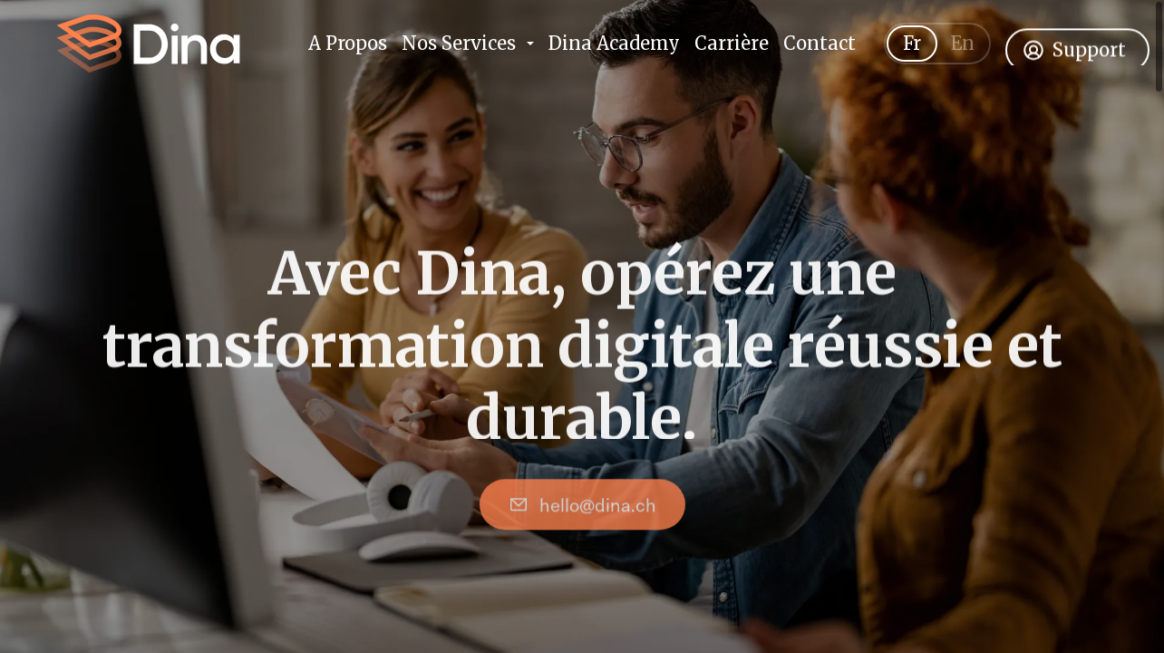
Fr (912, 55)
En (963, 55)
